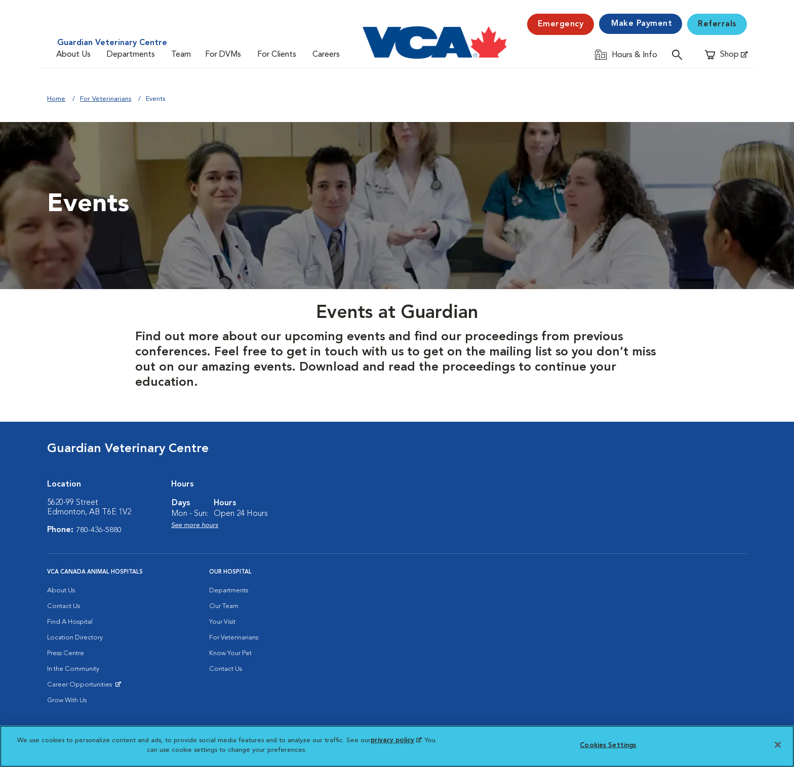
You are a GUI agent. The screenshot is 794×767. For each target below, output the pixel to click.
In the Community (73, 669)
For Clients (276, 55)
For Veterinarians (105, 99)
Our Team (224, 606)
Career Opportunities (81, 687)
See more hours (194, 525)
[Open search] (679, 54)
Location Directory (75, 637)
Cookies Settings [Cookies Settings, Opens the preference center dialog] (608, 745)
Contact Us (63, 606)
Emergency (561, 24)
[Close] (778, 745)
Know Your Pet (230, 653)
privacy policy (396, 740)
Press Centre (65, 653)
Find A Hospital (70, 622)
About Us (73, 55)
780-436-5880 (99, 530)
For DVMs (223, 55)
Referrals (717, 24)
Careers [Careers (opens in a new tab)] (326, 55)
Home (56, 99)
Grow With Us (67, 700)
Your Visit (222, 622)
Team (181, 55)
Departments (131, 55)
